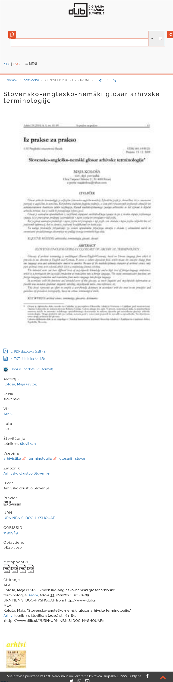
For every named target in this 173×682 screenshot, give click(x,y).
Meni (31, 64)
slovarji (81, 458)
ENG (16, 64)
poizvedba (31, 80)
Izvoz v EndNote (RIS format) (28, 369)
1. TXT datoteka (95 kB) (24, 359)
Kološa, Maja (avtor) (20, 384)
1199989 (10, 533)
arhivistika (12, 458)
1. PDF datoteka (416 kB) (25, 351)
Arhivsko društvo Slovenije (26, 473)
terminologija (40, 458)
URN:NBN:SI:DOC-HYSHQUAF (29, 518)
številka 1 (28, 444)
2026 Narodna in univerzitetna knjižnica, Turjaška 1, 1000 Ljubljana (92, 676)
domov (12, 80)
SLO (7, 64)
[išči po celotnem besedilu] (160, 38)
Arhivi (8, 414)
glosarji (65, 458)
